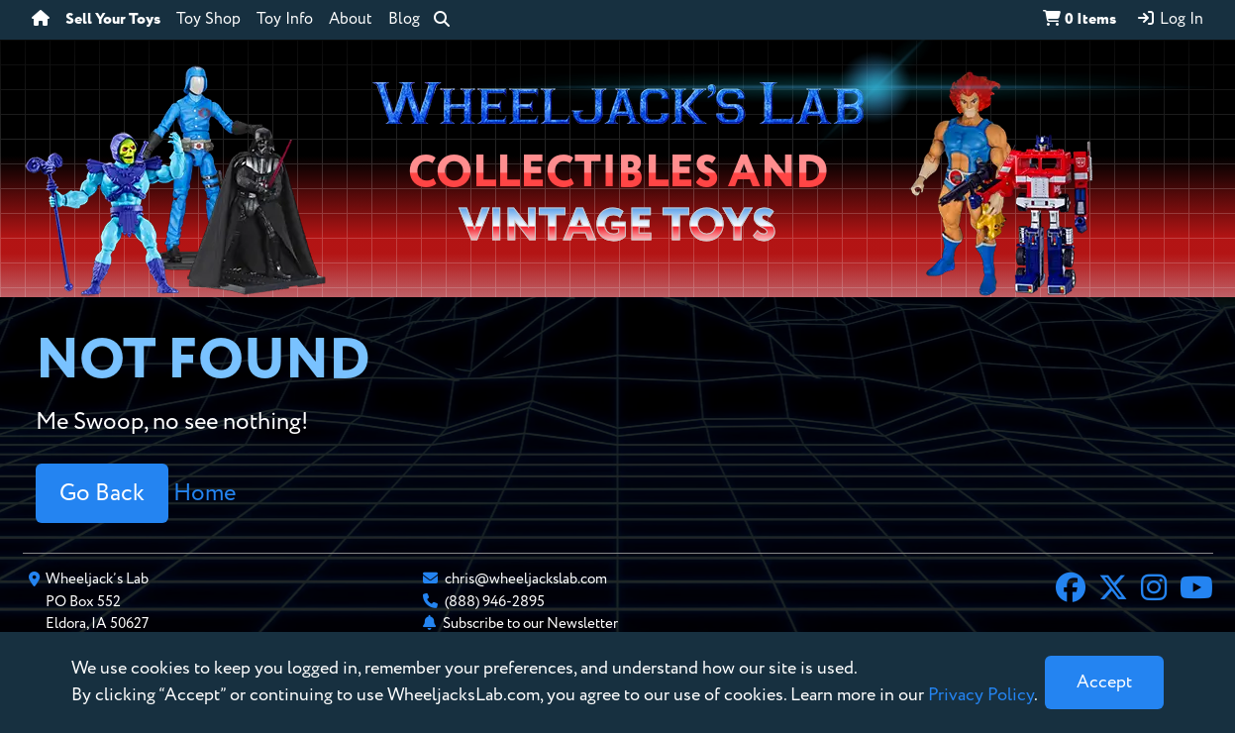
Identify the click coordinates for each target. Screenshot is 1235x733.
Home (204, 493)
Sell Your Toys (112, 20)
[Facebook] (1070, 590)
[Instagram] (1154, 590)
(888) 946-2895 (495, 601)
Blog (404, 20)
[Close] (1104, 682)
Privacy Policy (981, 695)
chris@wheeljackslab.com (526, 579)
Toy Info (285, 20)
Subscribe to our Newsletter (530, 623)
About (350, 20)
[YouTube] (1196, 590)
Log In (1169, 19)
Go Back (102, 493)
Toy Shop (208, 20)
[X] (1113, 590)
